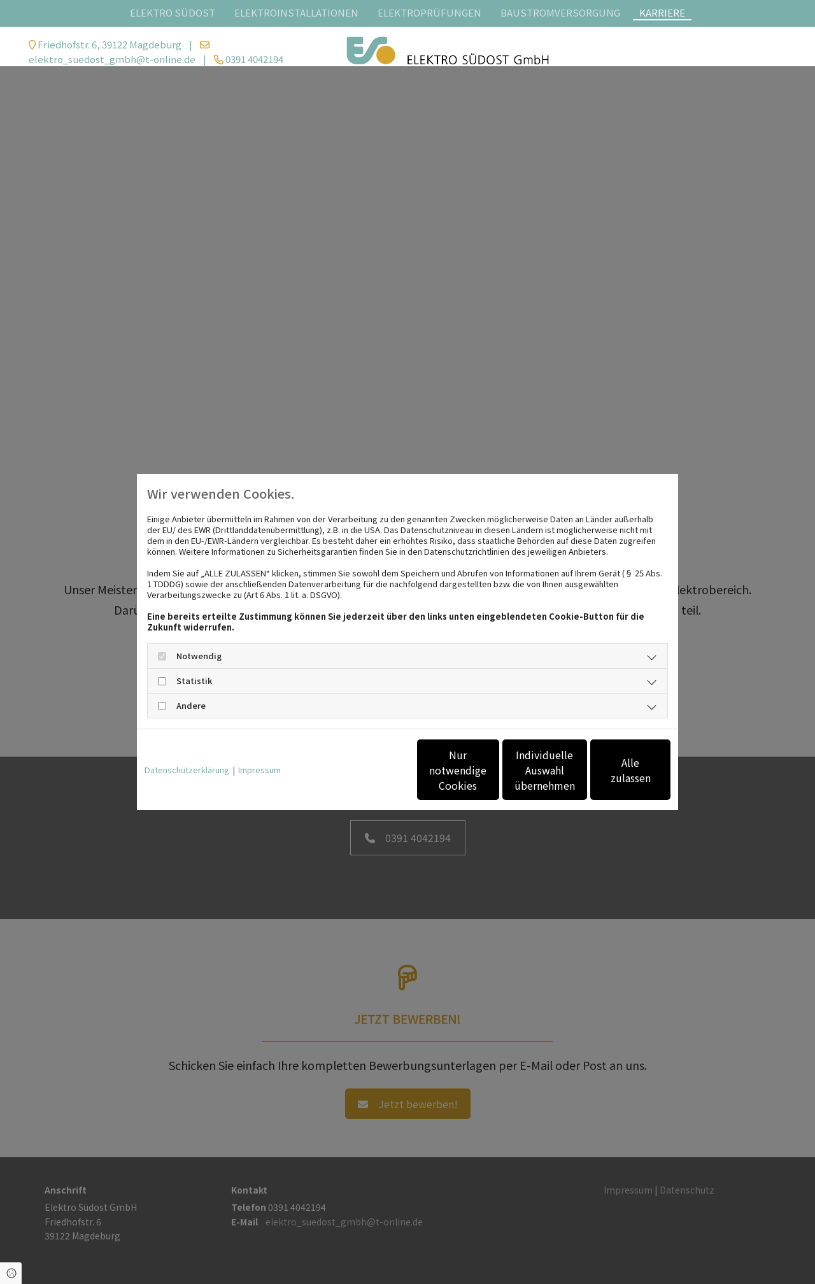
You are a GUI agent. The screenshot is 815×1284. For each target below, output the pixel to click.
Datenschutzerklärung (187, 769)
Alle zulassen (611, 770)
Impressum (259, 769)
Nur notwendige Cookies (370, 770)
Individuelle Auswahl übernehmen (490, 770)
